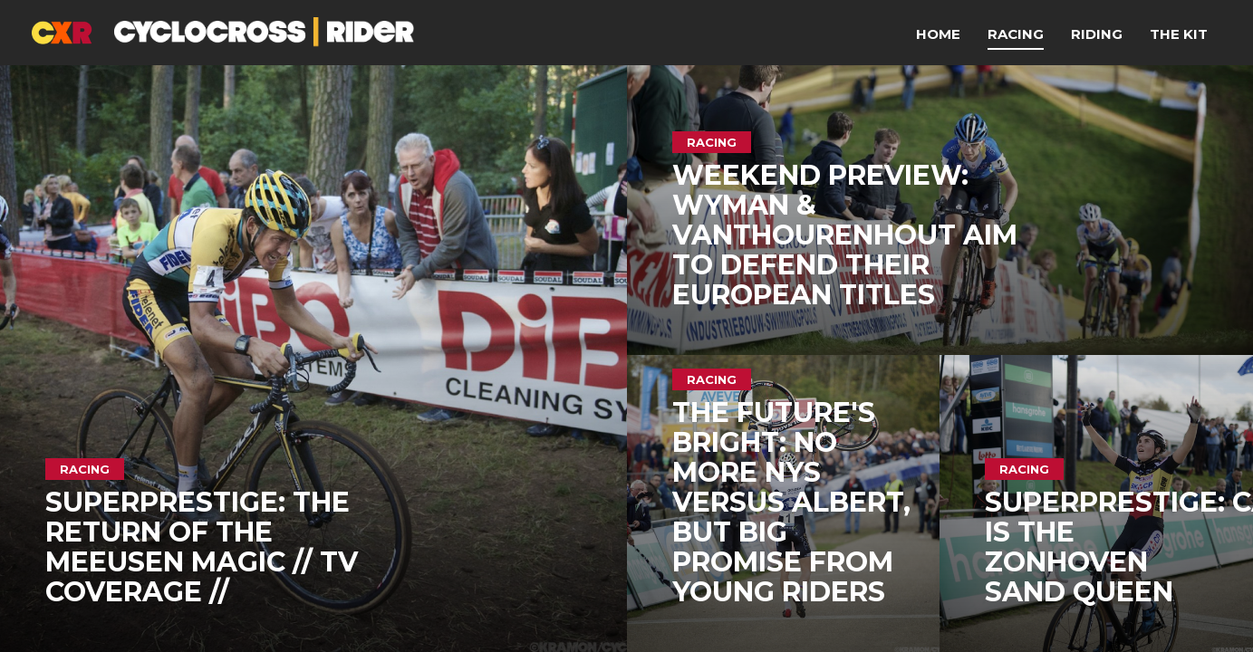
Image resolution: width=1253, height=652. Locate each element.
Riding (1097, 34)
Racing (1016, 34)
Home (938, 34)
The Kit (1179, 34)
